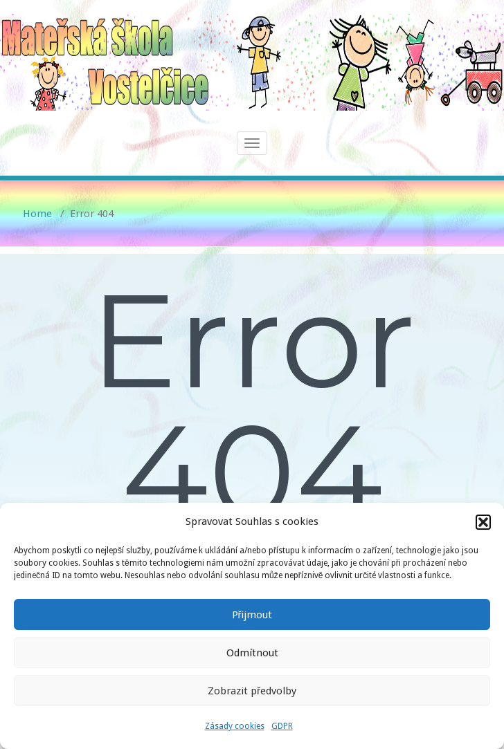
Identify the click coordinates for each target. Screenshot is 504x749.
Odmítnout (252, 653)
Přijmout (252, 615)
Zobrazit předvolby (252, 691)
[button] (483, 522)
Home (37, 213)
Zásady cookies (234, 726)
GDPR (282, 726)
